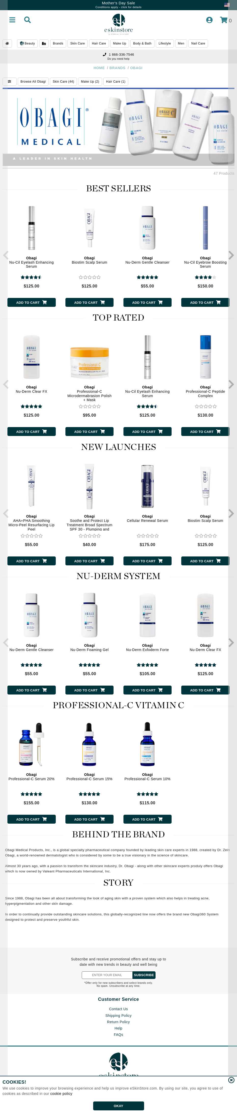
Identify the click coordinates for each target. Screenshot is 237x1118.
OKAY (118, 1106)
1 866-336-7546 (118, 54)
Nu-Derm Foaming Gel (89, 647)
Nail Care (198, 43)
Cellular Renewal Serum (147, 518)
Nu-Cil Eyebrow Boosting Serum (205, 262)
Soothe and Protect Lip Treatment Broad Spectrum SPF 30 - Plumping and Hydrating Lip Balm (89, 524)
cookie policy (61, 1094)
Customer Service (118, 999)
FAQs (118, 1035)
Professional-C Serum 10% (147, 777)
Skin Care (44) (63, 81)
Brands (58, 43)
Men (181, 43)
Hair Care (99, 43)
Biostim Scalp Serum (89, 260)
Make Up (119, 43)
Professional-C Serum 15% (89, 777)
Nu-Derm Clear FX (31, 389)
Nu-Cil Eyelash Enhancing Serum (31, 262)
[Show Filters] (10, 82)
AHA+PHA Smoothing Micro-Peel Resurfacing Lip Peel (31, 522)
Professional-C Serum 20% (31, 777)
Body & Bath (142, 43)
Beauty (27, 43)
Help (118, 1028)
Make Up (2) (90, 81)
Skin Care (77, 43)
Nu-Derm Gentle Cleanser (148, 260)
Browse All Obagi (33, 81)
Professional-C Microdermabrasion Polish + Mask (89, 393)
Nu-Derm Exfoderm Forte (147, 647)
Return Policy (118, 1022)
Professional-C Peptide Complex (205, 391)
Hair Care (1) (116, 81)
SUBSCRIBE (144, 975)
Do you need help (118, 58)
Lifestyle (165, 43)
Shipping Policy (118, 1016)
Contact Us (118, 1009)
